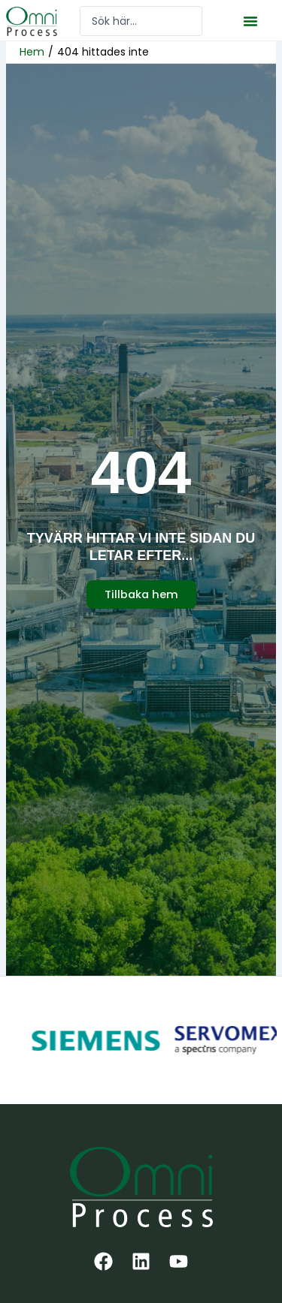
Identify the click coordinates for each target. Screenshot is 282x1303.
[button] (250, 21)
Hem (32, 51)
